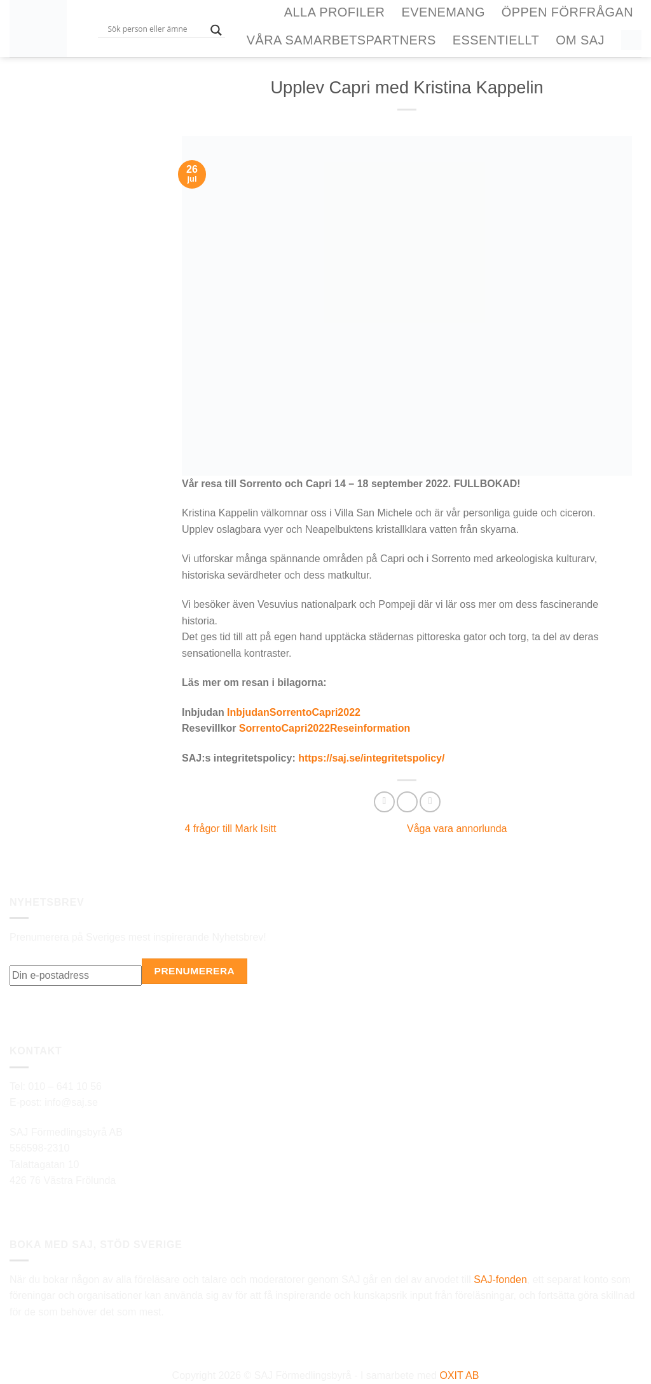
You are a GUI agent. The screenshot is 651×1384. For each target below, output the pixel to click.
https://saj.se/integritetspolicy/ (371, 758)
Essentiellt (496, 40)
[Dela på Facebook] (384, 801)
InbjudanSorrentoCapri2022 (293, 712)
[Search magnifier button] (216, 30)
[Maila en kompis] (430, 801)
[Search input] (155, 28)
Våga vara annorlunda (458, 828)
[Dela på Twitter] (407, 801)
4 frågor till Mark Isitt (229, 828)
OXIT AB (459, 1375)
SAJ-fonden (500, 1279)
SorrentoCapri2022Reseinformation (324, 728)
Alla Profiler (334, 12)
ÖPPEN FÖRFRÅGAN (567, 12)
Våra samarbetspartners (341, 40)
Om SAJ (580, 40)
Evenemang (442, 12)
